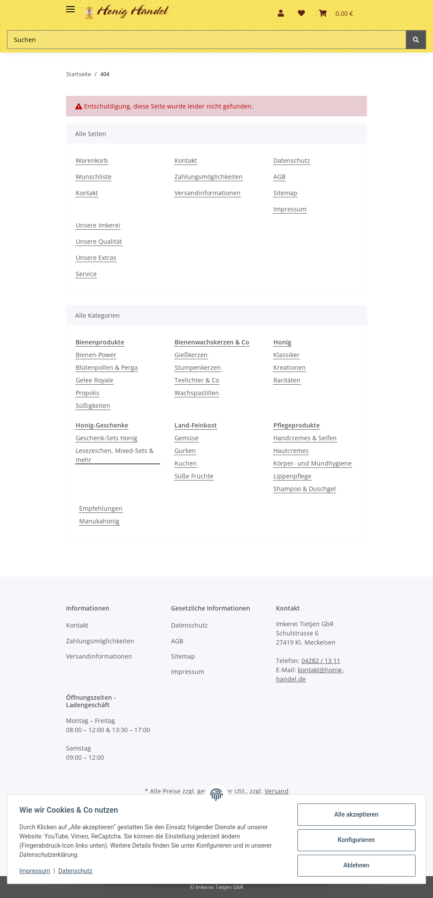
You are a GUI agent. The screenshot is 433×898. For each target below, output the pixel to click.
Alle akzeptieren (354, 814)
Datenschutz (291, 160)
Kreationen (289, 367)
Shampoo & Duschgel (304, 488)
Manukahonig (99, 521)
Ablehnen (354, 865)
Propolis (87, 393)
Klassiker (286, 355)
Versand (277, 791)
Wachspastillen (197, 393)
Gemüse (187, 438)
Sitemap (285, 193)
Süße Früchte (194, 476)
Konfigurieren (354, 839)
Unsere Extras (96, 257)
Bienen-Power (96, 355)
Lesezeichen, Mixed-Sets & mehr (115, 455)
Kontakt (87, 193)
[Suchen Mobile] (206, 39)
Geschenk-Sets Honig (106, 438)
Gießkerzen (191, 355)
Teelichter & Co (197, 380)
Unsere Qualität (99, 241)
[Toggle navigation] (70, 5)
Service (86, 274)
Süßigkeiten (93, 405)
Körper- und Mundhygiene (312, 463)
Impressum (290, 209)
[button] (281, 13)
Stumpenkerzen (198, 367)
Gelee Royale (94, 380)
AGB (279, 176)
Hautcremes (291, 450)
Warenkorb (92, 160)
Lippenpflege (292, 476)
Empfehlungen (100, 508)
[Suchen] (416, 39)
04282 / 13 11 (320, 660)
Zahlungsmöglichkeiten (209, 176)
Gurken (185, 450)
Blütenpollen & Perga (107, 367)
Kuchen (186, 463)
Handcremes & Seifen (305, 438)
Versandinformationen (208, 193)
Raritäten (286, 380)
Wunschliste (94, 176)
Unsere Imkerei (98, 225)
